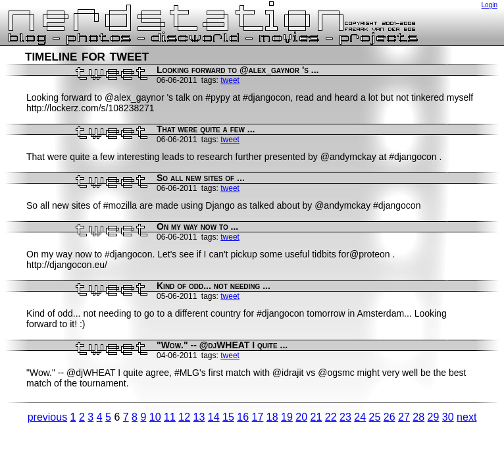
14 (214, 417)
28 (418, 417)
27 (404, 417)
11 (170, 417)
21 (316, 417)
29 (434, 417)
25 (375, 417)
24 (360, 417)
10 (155, 417)
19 (287, 417)
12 (184, 417)
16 (243, 417)
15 (228, 417)
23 (345, 417)
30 (448, 417)
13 (199, 417)
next (466, 417)
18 (272, 417)
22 (331, 417)
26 (389, 417)
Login (489, 5)
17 (258, 417)
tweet (229, 80)
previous (47, 417)
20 (301, 417)
